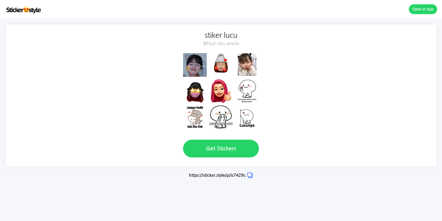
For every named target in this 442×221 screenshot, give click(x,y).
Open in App (423, 9)
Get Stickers (221, 148)
